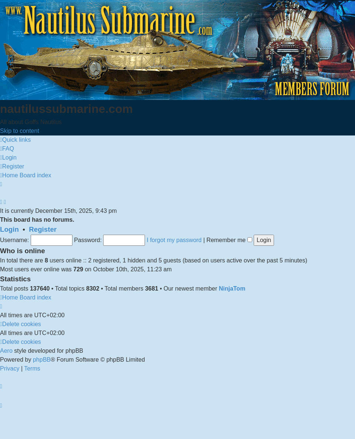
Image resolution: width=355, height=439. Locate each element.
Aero (6, 351)
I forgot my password (174, 240)
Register (43, 229)
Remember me (229, 240)
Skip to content (19, 131)
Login (9, 229)
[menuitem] (7, 148)
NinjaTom (232, 288)
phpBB (42, 359)
